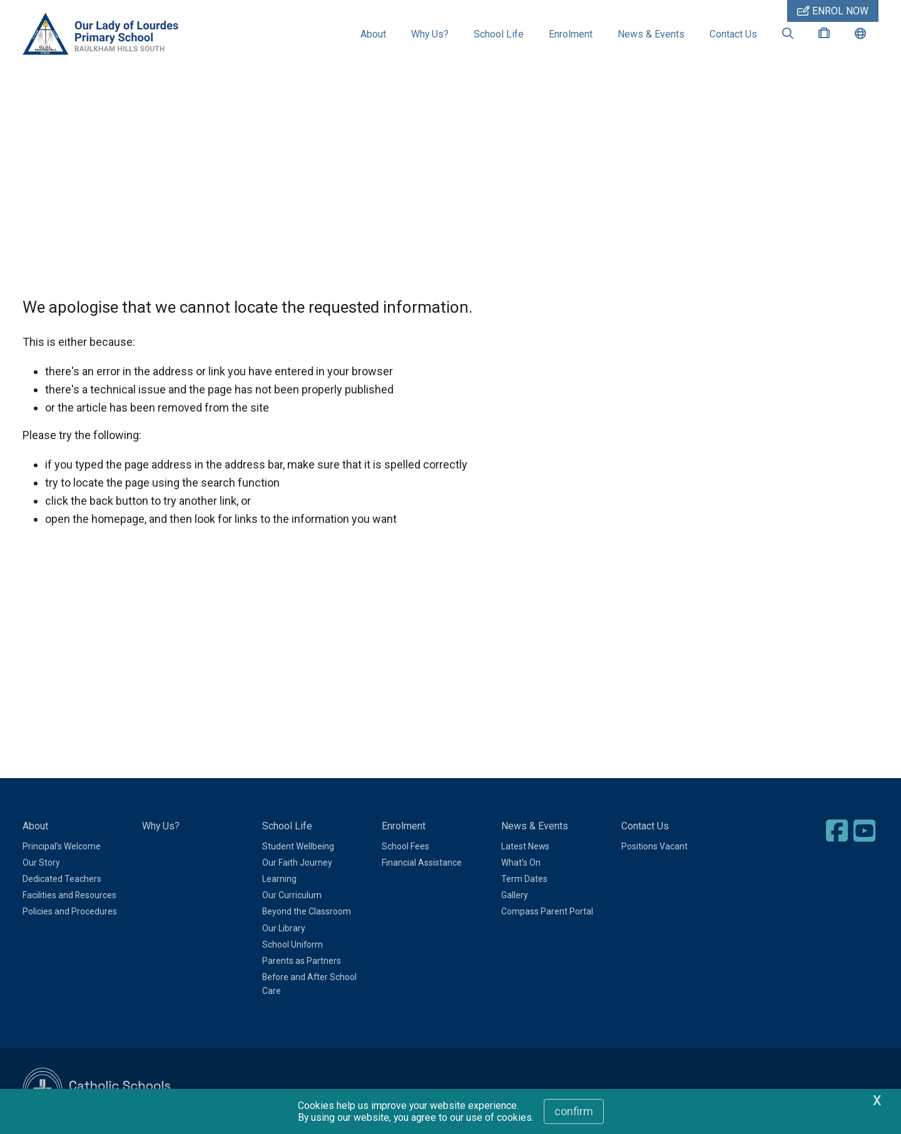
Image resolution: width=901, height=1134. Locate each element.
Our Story (41, 863)
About (373, 34)
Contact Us (733, 34)
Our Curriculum (292, 895)
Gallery (514, 895)
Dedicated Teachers (62, 879)
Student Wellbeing (298, 846)
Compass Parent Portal (547, 911)
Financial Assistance (422, 863)
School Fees (405, 846)
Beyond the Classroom (306, 911)
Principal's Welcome (62, 846)
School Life (499, 34)
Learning (279, 879)
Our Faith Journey (297, 863)
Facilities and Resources (69, 895)
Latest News (525, 846)
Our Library (283, 928)
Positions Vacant (654, 846)
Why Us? (430, 34)
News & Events (651, 34)
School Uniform (292, 944)
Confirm (573, 1111)
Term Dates (524, 879)
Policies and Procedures (70, 911)
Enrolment (571, 34)
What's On (521, 863)
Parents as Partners (301, 961)
